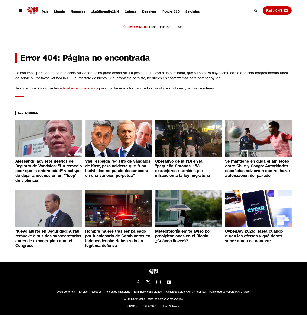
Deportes (149, 11)
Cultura (130, 11)
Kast (180, 27)
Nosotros (96, 291)
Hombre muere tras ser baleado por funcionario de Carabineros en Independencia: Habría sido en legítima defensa (117, 239)
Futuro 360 (171, 11)
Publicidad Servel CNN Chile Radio (229, 291)
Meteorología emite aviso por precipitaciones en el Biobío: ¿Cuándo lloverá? (183, 236)
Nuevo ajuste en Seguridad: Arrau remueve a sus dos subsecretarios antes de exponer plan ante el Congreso (48, 239)
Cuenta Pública (159, 27)
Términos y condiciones (148, 291)
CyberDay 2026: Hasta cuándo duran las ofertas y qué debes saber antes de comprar (254, 236)
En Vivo (83, 291)
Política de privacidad (117, 291)
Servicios (192, 11)
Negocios (78, 11)
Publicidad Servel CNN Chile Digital (185, 291)
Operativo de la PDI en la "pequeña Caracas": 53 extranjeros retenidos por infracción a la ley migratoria (182, 168)
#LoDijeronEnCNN (105, 11)
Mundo (59, 11)
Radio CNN (277, 10)
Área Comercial (66, 291)
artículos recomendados (79, 88)
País (45, 11)
